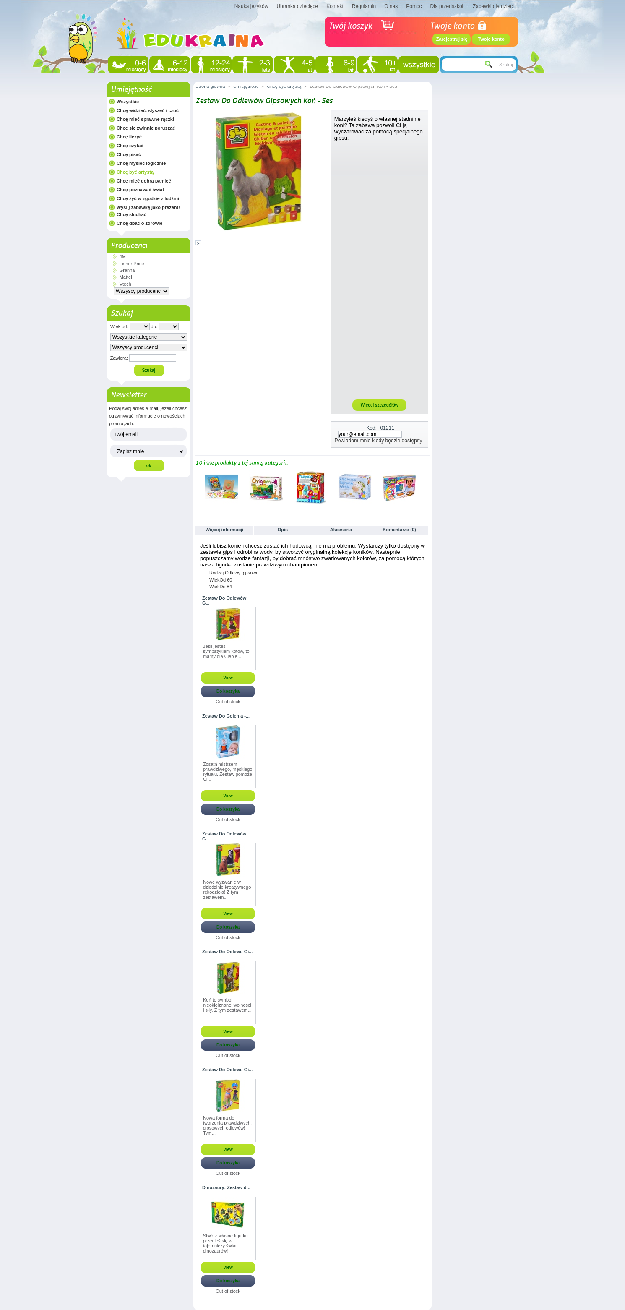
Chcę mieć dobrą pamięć (144, 180)
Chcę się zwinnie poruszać (146, 127)
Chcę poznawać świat (140, 189)
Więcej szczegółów (379, 405)
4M (123, 256)
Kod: (371, 428)
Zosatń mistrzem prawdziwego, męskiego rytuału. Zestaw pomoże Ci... (227, 772)
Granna (127, 270)
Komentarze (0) (399, 529)
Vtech (125, 284)
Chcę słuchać (131, 214)
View (228, 678)
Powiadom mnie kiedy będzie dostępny (378, 441)
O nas (391, 6)
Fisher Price (132, 263)
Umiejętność (131, 89)
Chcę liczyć (129, 136)
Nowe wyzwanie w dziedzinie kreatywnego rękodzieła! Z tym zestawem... (227, 889)
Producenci (129, 245)
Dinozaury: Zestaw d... (226, 1187)
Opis (283, 529)
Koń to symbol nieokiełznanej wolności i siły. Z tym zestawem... (227, 1005)
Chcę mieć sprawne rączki (145, 119)
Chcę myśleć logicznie (141, 163)
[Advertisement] (379, 270)
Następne (426, 487)
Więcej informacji (224, 529)
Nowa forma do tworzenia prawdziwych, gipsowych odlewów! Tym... (227, 1125)
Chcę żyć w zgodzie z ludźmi (148, 198)
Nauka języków (251, 6)
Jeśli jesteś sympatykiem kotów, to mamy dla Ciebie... (226, 651)
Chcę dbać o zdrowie (139, 223)
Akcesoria (341, 529)
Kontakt (335, 6)
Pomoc (414, 6)
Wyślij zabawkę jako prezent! (148, 207)
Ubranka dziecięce (297, 6)
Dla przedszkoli (447, 6)
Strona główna (210, 86)
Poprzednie (197, 487)
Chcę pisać (129, 154)
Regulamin (364, 6)
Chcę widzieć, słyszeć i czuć (148, 110)
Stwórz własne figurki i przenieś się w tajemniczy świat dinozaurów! (226, 1243)
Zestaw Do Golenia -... (226, 715)
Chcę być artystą (135, 172)
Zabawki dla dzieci (493, 6)
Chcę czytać (130, 145)
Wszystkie (128, 101)
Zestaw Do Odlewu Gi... (227, 951)
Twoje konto (491, 39)
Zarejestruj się (452, 39)
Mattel (126, 276)
